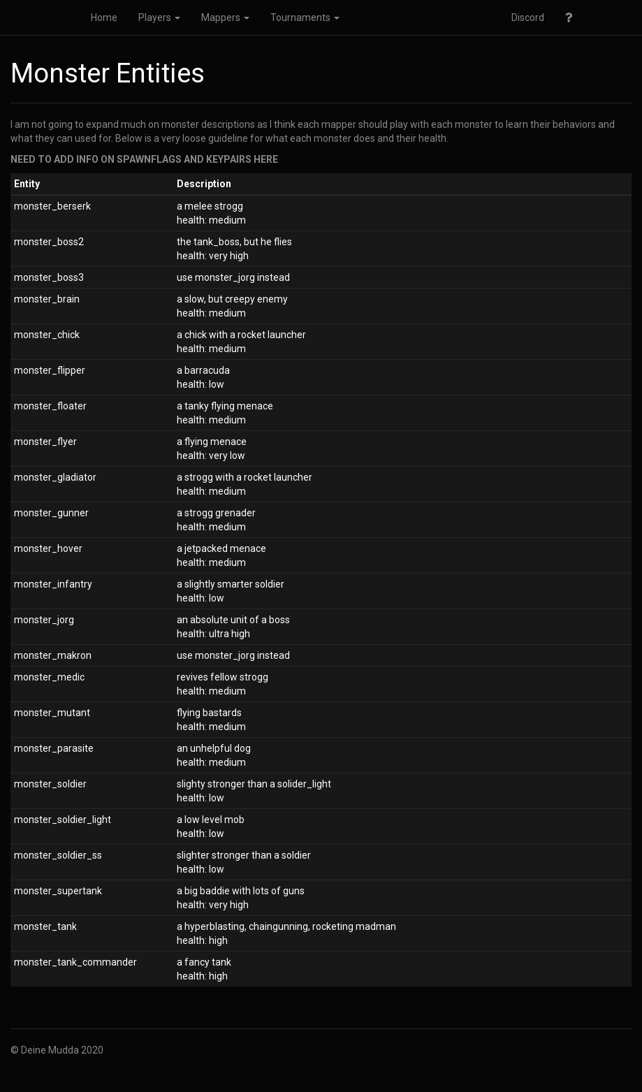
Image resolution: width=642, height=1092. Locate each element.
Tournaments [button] (305, 17)
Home (104, 17)
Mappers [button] (225, 17)
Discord (527, 17)
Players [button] (159, 17)
